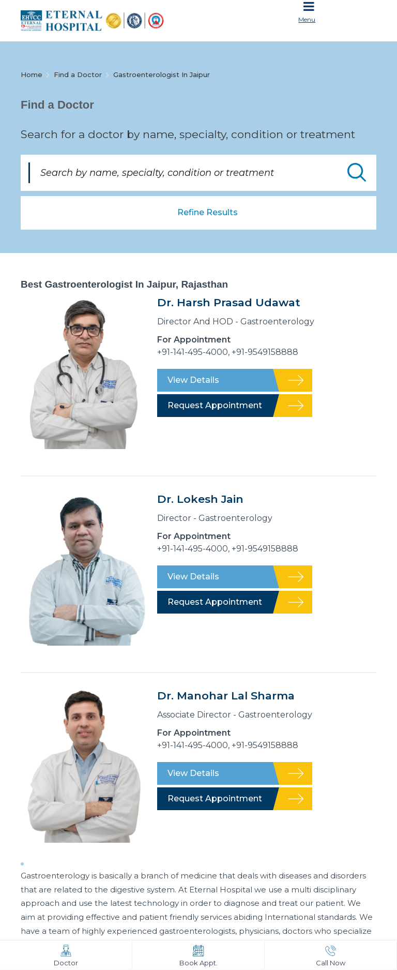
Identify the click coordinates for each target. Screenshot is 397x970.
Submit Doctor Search (356, 172)
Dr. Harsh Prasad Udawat (228, 302)
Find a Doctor (78, 74)
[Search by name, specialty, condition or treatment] (198, 173)
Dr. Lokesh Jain (200, 499)
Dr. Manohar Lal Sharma (226, 695)
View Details (193, 380)
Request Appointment (214, 405)
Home (31, 74)
